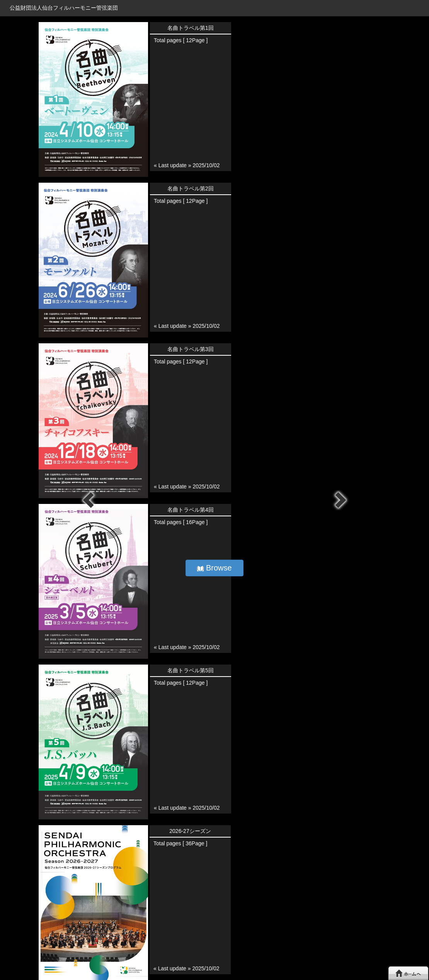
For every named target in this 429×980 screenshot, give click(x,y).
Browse (214, 568)
